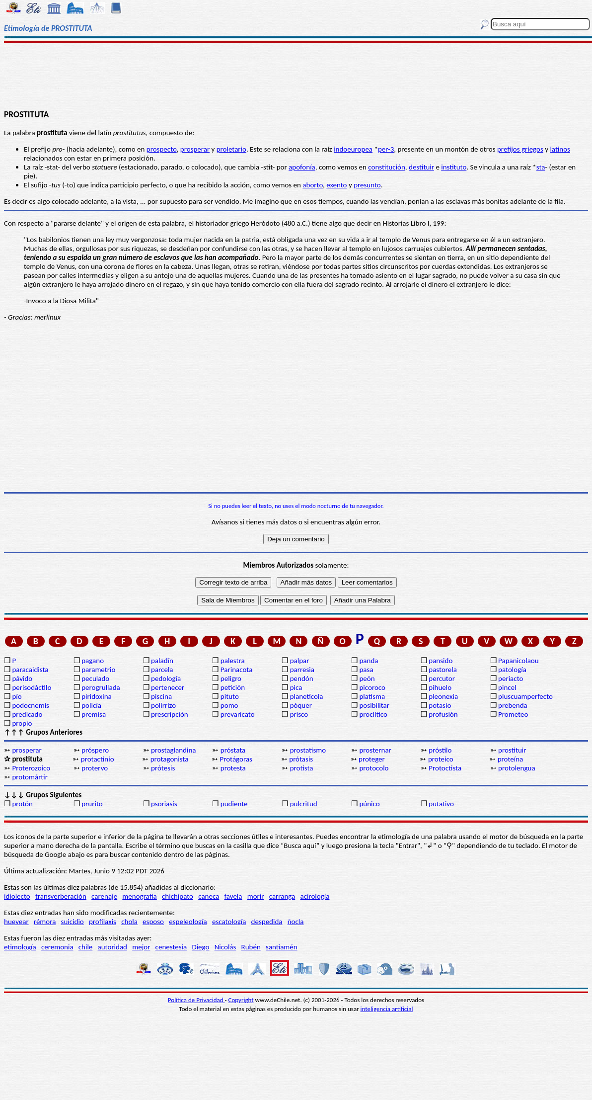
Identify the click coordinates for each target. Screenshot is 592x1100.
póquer (301, 705)
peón (366, 678)
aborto (312, 184)
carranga (282, 896)
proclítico (373, 714)
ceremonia (57, 946)
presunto (367, 184)
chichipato (177, 896)
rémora (45, 921)
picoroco (372, 687)
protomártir (30, 776)
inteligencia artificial (387, 1009)
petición (233, 687)
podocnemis (30, 705)
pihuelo (440, 687)
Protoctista (445, 767)
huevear (16, 921)
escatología (229, 921)
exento (336, 184)
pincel (507, 687)
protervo (94, 767)
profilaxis (102, 921)
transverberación (60, 896)
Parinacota (237, 669)
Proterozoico (31, 767)
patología (512, 669)
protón (22, 803)
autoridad (112, 946)
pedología (166, 678)
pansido (440, 660)
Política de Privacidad (196, 1000)
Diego (200, 946)
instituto (453, 167)
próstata (233, 750)
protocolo (373, 767)
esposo (153, 921)
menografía (139, 896)
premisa (93, 714)
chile (85, 946)
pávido (22, 678)
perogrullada (100, 687)
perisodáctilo (31, 687)
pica (296, 687)
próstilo (440, 750)
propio (22, 723)
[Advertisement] (296, 75)
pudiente (234, 803)
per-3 (386, 149)
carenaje (104, 896)
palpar (299, 660)
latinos (560, 149)
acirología (314, 896)
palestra (233, 660)
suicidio (72, 921)
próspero (95, 750)
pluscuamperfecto (525, 696)
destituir (421, 167)
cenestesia (171, 946)
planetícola (306, 696)
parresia (302, 669)
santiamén (281, 946)
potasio (440, 705)
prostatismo (308, 750)
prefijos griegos (520, 149)
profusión (443, 714)
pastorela (443, 669)
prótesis (163, 767)
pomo (229, 705)
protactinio (97, 759)
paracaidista (30, 669)
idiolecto (17, 896)
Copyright (241, 1000)
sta (540, 167)
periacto (510, 678)
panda (368, 660)
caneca (208, 896)
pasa (366, 669)
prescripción (169, 714)
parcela (162, 669)
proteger (372, 759)
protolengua (516, 767)
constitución (386, 167)
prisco (299, 714)
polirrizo (163, 705)
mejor (141, 946)
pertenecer (167, 687)
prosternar (375, 750)
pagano (92, 660)
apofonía (302, 167)
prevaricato (238, 714)
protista (301, 767)
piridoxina (96, 696)
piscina (161, 696)
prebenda (512, 705)
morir (255, 896)
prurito (91, 803)
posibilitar (374, 705)
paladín (162, 660)
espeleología (188, 921)
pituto (230, 696)
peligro (231, 678)
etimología (20, 946)
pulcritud (303, 803)
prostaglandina (173, 750)
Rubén (251, 946)
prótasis (301, 759)
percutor (442, 678)
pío (16, 696)
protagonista (169, 759)
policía (91, 705)
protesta (233, 767)
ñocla (296, 921)
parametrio (98, 669)
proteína (510, 759)
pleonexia (443, 696)
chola (129, 921)
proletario (231, 149)
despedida (267, 921)
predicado (27, 714)
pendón (301, 678)
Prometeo (513, 714)
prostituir (512, 750)
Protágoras (236, 759)
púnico (369, 803)
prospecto (162, 149)
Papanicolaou (518, 660)
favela (233, 896)
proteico (440, 759)
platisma (372, 696)
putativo (441, 803)
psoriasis (164, 803)
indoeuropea (353, 149)
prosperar (195, 149)
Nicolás (225, 946)
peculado (95, 678)
